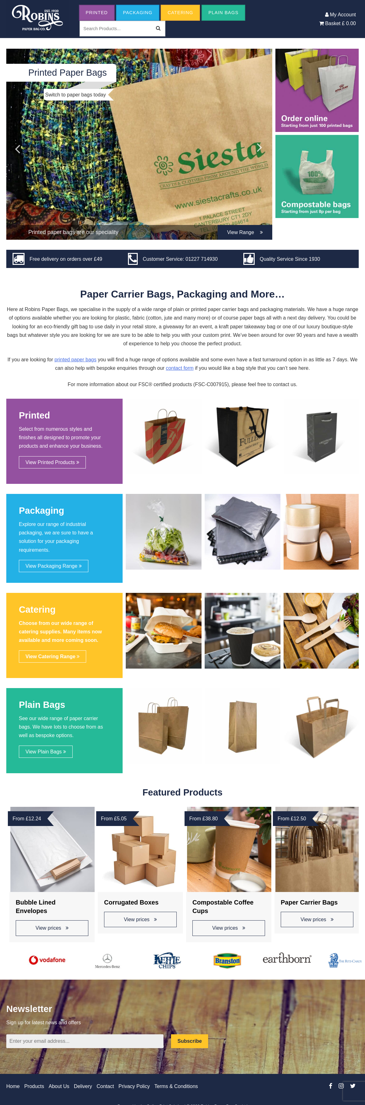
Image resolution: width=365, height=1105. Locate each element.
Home (13, 1086)
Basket (337, 23)
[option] (139, 144)
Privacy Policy (134, 1086)
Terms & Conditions (176, 1086)
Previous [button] (17, 144)
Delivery (83, 1086)
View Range (245, 232)
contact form (180, 368)
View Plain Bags (45, 751)
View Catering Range (52, 656)
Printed (97, 12)
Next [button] (259, 144)
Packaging (137, 12)
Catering (180, 12)
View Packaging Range (53, 566)
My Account (340, 14)
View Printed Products (52, 462)
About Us (59, 1086)
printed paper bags (75, 359)
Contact (105, 1086)
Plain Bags (223, 12)
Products (34, 1086)
